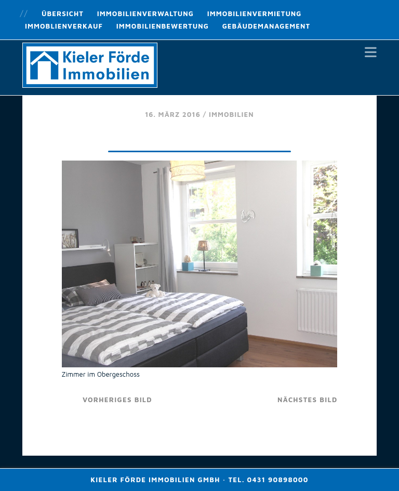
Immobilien (231, 114)
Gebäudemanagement (266, 26)
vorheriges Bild (117, 399)
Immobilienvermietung (254, 13)
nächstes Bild (307, 399)
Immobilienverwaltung (145, 13)
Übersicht (63, 13)
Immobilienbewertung (162, 26)
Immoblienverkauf (64, 26)
